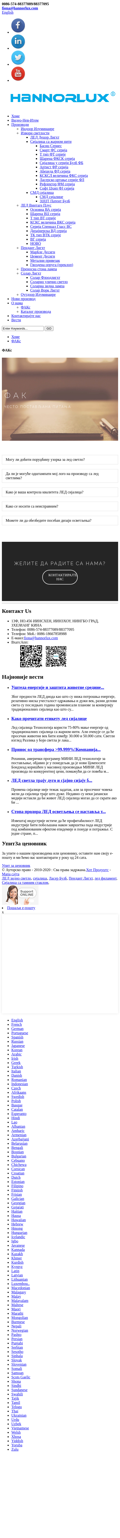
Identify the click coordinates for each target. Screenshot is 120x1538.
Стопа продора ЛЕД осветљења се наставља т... (58, 811)
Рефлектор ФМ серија (57, 184)
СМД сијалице (51, 197)
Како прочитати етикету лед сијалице (49, 718)
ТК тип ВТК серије (45, 235)
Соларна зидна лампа (47, 286)
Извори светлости (35, 133)
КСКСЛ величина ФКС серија (64, 176)
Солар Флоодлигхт (45, 277)
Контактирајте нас (26, 316)
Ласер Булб (58, 878)
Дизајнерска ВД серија (48, 231)
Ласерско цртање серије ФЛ (62, 180)
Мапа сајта (10, 874)
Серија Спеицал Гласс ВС (51, 227)
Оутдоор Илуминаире (38, 294)
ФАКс (25, 307)
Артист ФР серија (54, 167)
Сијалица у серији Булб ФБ (61, 163)
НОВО (35, 244)
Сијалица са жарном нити (51, 142)
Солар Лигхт (31, 273)
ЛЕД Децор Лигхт (44, 137)
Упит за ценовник (16, 866)
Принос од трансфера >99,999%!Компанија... (56, 749)
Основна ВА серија (45, 210)
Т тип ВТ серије (43, 218)
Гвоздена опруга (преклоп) (51, 265)
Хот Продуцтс (97, 870)
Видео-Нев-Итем (25, 120)
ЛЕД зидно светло (16, 878)
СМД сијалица (42, 193)
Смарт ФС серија (53, 150)
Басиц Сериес (51, 146)
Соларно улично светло (49, 282)
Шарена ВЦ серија (45, 214)
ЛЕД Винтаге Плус (36, 205)
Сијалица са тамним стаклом (25, 883)
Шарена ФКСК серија (57, 159)
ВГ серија (38, 239)
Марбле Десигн (42, 252)
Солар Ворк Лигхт (45, 290)
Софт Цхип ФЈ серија (57, 188)
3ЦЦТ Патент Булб (55, 201)
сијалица (40, 878)
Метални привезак (45, 260)
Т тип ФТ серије (53, 154)
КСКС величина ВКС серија (52, 222)
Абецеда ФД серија (55, 171)
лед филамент (105, 878)
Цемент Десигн (42, 256)
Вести (16, 320)
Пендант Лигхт (33, 248)
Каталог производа (36, 311)
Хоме (15, 116)
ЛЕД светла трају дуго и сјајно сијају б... (51, 780)
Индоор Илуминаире (37, 129)
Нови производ (23, 299)
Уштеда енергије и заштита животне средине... (57, 687)
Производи (20, 125)
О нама (17, 303)
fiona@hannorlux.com (20, 8)
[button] (60, 577)
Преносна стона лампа (39, 269)
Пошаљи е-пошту (21, 908)
